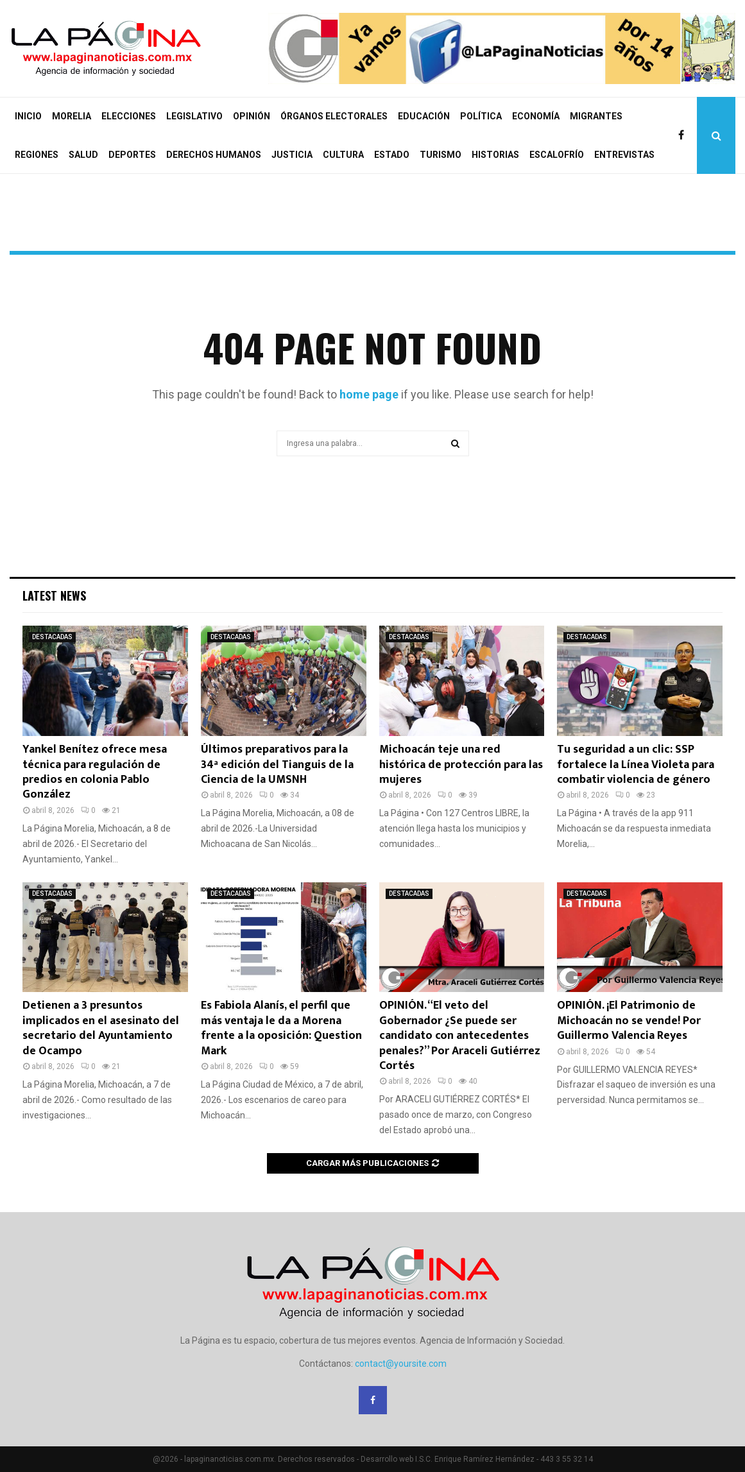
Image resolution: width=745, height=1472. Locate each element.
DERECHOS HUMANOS (213, 155)
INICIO (28, 116)
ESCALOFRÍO (556, 155)
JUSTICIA (292, 155)
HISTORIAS (495, 155)
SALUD (83, 155)
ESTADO (391, 155)
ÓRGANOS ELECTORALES (334, 116)
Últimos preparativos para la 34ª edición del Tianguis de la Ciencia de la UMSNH (277, 764)
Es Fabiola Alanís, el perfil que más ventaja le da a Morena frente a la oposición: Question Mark (281, 1028)
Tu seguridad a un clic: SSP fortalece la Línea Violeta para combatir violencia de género (635, 764)
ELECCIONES (128, 116)
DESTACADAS (52, 636)
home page (368, 394)
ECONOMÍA (536, 116)
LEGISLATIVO (194, 116)
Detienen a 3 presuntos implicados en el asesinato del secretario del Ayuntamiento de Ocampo (100, 1028)
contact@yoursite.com (401, 1363)
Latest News (54, 595)
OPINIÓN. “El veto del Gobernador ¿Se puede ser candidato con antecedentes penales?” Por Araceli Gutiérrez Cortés (459, 1035)
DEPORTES (132, 155)
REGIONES (36, 155)
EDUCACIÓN (424, 116)
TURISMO (440, 155)
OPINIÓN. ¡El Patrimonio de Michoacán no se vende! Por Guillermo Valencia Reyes (629, 1020)
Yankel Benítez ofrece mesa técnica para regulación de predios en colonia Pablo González (94, 772)
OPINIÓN (251, 116)
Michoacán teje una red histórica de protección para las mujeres (461, 764)
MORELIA (71, 116)
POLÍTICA (481, 116)
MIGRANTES (596, 116)
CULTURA (343, 155)
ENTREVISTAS (624, 155)
